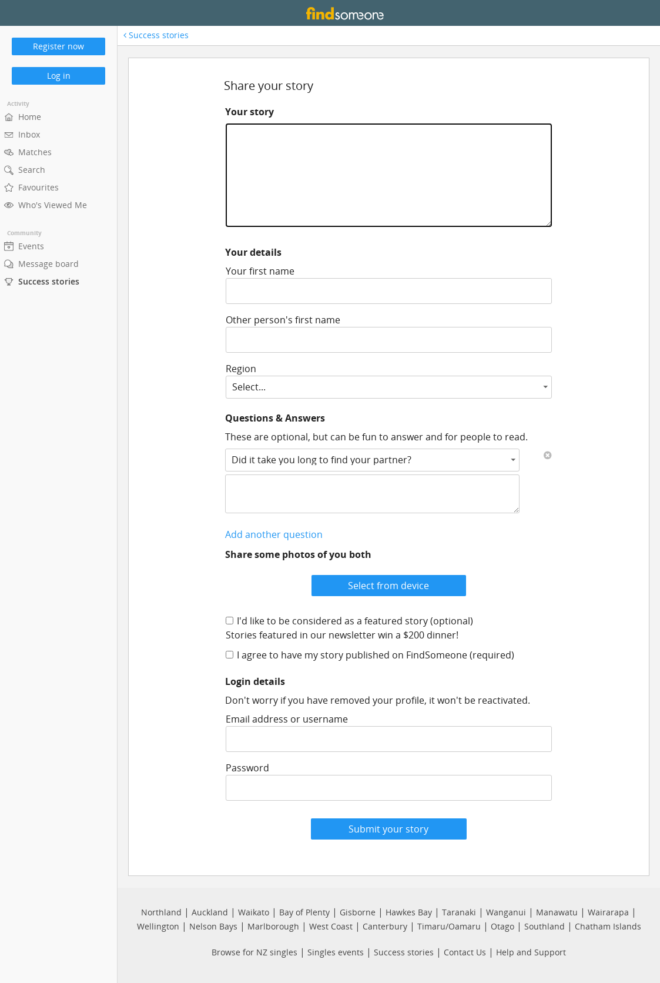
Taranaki (459, 912)
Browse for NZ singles (254, 952)
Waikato (253, 912)
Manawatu (557, 912)
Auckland (210, 912)
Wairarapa (608, 912)
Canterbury (385, 926)
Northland (161, 912)
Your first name (260, 271)
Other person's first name (283, 319)
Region (241, 368)
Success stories (156, 35)
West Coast (331, 926)
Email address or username (287, 719)
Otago (502, 926)
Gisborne (358, 912)
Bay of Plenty (304, 912)
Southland (544, 926)
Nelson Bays (213, 926)
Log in (59, 75)
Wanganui (506, 912)
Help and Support (531, 952)
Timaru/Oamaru (449, 926)
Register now (58, 46)
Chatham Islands (608, 926)
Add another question (274, 534)
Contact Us (465, 952)
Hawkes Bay (409, 912)
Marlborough (273, 926)
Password (247, 767)
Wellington (158, 926)
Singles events (335, 952)
